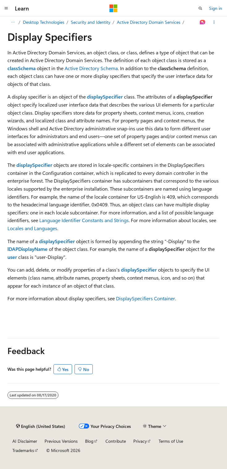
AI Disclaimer (24, 441)
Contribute (115, 441)
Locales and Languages (32, 228)
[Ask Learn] (203, 22)
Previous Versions (61, 441)
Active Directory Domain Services (148, 22)
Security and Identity (90, 22)
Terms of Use (171, 441)
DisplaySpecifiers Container (145, 298)
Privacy (140, 441)
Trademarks (23, 450)
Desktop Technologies (43, 22)
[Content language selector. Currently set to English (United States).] (40, 426)
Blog (89, 441)
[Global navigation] (6, 8)
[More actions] (214, 22)
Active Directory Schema (91, 68)
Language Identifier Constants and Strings (84, 220)
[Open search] (200, 8)
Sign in (215, 8)
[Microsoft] (113, 8)
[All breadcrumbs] (12, 22)
